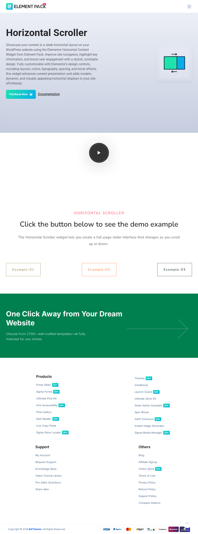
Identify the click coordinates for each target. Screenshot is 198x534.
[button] (189, 6)
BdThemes (35, 529)
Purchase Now (21, 94)
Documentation (49, 94)
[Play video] (99, 153)
